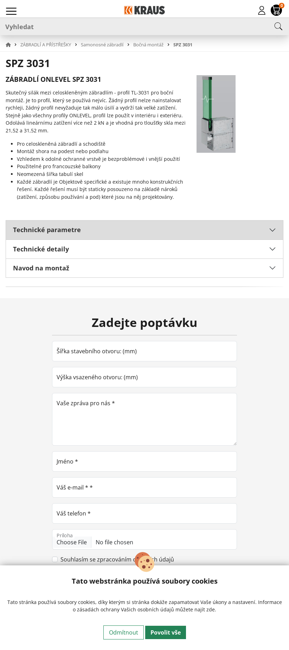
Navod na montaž (41, 268)
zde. (211, 609)
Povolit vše (165, 632)
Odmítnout (123, 632)
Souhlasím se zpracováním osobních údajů (117, 559)
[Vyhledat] (144, 26)
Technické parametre (47, 229)
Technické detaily (41, 249)
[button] (12, 44)
